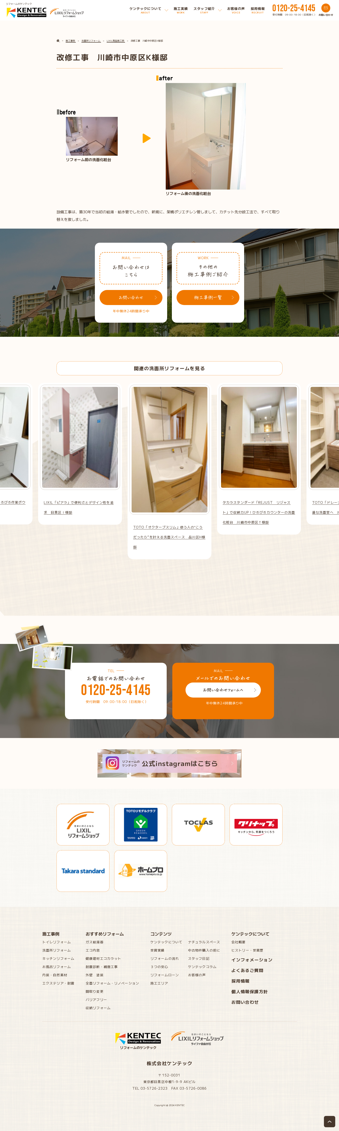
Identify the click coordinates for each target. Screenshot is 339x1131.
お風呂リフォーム (56, 966)
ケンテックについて (166, 942)
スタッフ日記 (199, 958)
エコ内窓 (93, 950)
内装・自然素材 (54, 974)
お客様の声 (197, 974)
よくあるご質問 (247, 970)
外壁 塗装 (95, 974)
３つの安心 (159, 966)
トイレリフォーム (56, 942)
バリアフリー (96, 999)
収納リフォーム (98, 1007)
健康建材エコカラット (103, 958)
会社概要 (238, 942)
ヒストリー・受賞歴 (247, 950)
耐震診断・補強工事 (102, 966)
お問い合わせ (245, 1002)
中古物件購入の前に (204, 950)
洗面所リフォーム (56, 950)
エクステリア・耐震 (58, 983)
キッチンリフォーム (58, 958)
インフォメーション (252, 959)
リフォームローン (164, 974)
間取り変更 (95, 991)
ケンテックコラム (202, 966)
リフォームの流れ (164, 958)
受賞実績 (157, 950)
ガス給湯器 (95, 942)
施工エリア (159, 983)
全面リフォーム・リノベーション (112, 983)
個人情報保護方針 (249, 991)
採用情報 (240, 981)
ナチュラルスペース (204, 942)
